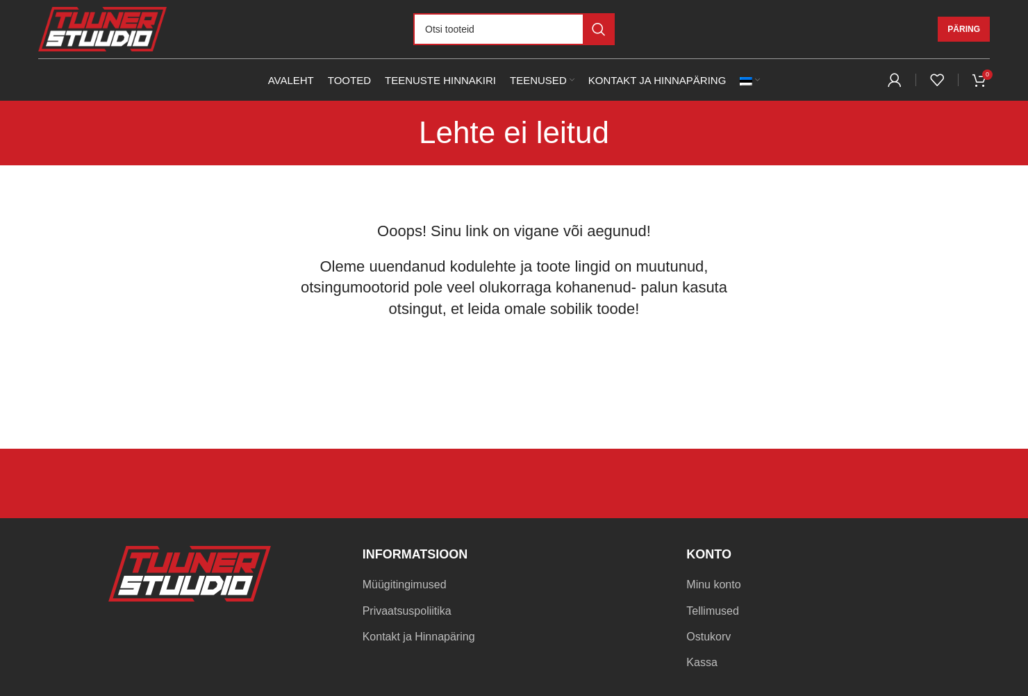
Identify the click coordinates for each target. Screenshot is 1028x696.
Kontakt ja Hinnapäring (419, 637)
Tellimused (712, 611)
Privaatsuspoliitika (407, 611)
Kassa (701, 662)
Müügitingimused (405, 584)
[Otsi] (514, 29)
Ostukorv (708, 637)
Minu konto (713, 584)
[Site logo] (102, 28)
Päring (963, 29)
